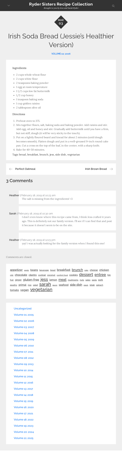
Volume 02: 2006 (61, 53)
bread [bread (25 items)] (52, 270)
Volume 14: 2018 (23, 394)
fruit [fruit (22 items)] (12, 280)
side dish (60, 154)
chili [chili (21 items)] (11, 275)
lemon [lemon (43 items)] (53, 279)
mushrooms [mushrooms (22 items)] (73, 280)
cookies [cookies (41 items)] (73, 274)
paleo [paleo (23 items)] (87, 280)
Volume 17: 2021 (23, 413)
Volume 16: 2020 (24, 407)
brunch (44, 154)
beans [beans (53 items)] (34, 270)
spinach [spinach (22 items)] (99, 285)
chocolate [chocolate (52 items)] (21, 274)
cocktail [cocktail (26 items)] (42, 275)
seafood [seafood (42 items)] (63, 284)
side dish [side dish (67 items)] (76, 284)
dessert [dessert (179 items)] (86, 274)
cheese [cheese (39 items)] (94, 270)
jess (52, 154)
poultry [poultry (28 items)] (13, 285)
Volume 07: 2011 (23, 351)
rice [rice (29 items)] (29, 285)
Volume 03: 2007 (24, 327)
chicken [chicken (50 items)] (104, 270)
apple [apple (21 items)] (26, 270)
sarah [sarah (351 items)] (45, 284)
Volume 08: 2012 (24, 357)
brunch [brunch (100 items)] (77, 270)
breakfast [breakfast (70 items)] (63, 270)
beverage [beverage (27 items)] (44, 270)
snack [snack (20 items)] (86, 285)
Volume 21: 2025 (23, 438)
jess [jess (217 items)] (44, 279)
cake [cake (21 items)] (86, 270)
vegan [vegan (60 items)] (24, 290)
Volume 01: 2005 (24, 314)
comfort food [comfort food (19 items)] (62, 275)
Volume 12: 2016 (23, 382)
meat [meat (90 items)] (62, 279)
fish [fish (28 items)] (109, 275)
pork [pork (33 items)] (100, 280)
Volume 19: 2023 (23, 425)
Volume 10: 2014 (23, 370)
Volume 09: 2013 (24, 364)
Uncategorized (22, 308)
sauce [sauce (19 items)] (54, 285)
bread (22, 154)
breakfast (32, 154)
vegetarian (73, 154)
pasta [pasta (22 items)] (94, 280)
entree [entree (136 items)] (100, 274)
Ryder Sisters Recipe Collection (61, 4)
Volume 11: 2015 (23, 376)
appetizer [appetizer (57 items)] (16, 270)
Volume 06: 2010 (24, 345)
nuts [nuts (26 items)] (82, 280)
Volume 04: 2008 (24, 333)
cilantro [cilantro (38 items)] (33, 275)
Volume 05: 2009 (24, 339)
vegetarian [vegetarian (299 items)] (41, 289)
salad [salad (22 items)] (35, 285)
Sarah (12, 213)
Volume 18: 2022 (24, 419)
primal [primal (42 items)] (22, 284)
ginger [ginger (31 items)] (18, 280)
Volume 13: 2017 (23, 388)
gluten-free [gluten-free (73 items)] (31, 279)
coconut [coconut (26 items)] (51, 275)
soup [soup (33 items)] (92, 285)
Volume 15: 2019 (23, 401)
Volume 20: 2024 (24, 431)
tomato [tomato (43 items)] (14, 290)
